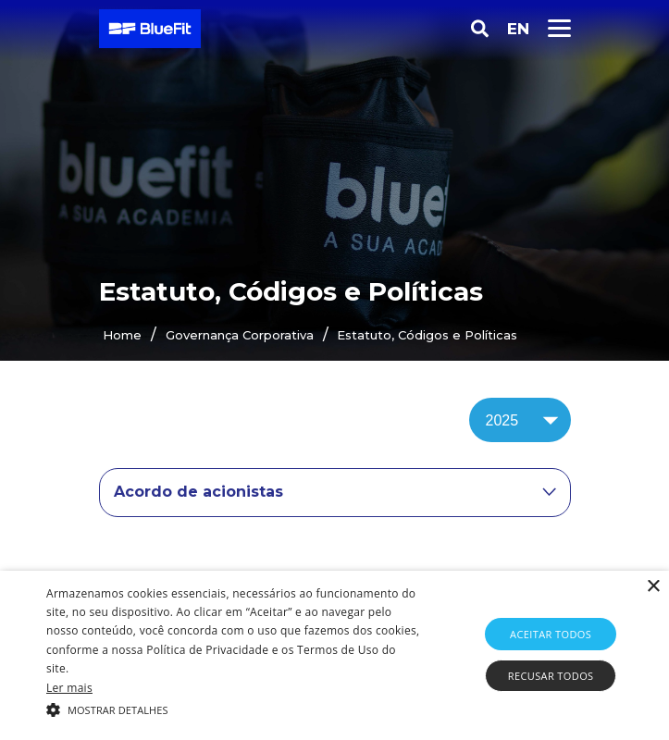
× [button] (653, 587)
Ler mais (69, 688)
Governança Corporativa (240, 334)
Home (122, 334)
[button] (233, 708)
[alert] (334, 655)
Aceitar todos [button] (550, 634)
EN (518, 28)
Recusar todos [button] (551, 676)
